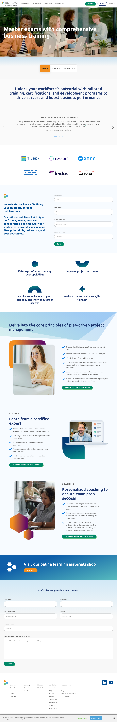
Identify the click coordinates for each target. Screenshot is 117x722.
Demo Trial (13, 696)
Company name (59, 232)
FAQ (50, 691)
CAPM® (56, 68)
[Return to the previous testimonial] (4, 127)
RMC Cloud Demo (66, 685)
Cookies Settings (82, 718)
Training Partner (40, 685)
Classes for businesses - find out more (26, 465)
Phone (62, 611)
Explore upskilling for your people (77, 387)
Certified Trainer (39, 688)
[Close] (114, 718)
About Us (52, 705)
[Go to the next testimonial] (113, 127)
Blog (62, 691)
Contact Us (112, 3)
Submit (9, 664)
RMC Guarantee (53, 702)
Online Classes (14, 688)
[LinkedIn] (111, 682)
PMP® (45, 68)
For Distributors (59, 3)
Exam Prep (13, 685)
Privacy (51, 696)
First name (58, 195)
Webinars (12, 691)
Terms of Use (53, 699)
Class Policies (53, 708)
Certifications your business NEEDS (17, 636)
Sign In (102, 3)
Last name (58, 207)
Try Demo (90, 3)
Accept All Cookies (96, 718)
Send (59, 244)
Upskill (12, 694)
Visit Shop (30, 570)
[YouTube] (104, 682)
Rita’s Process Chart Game (68, 694)
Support (51, 694)
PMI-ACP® (69, 68)
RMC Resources (65, 696)
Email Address (59, 219)
